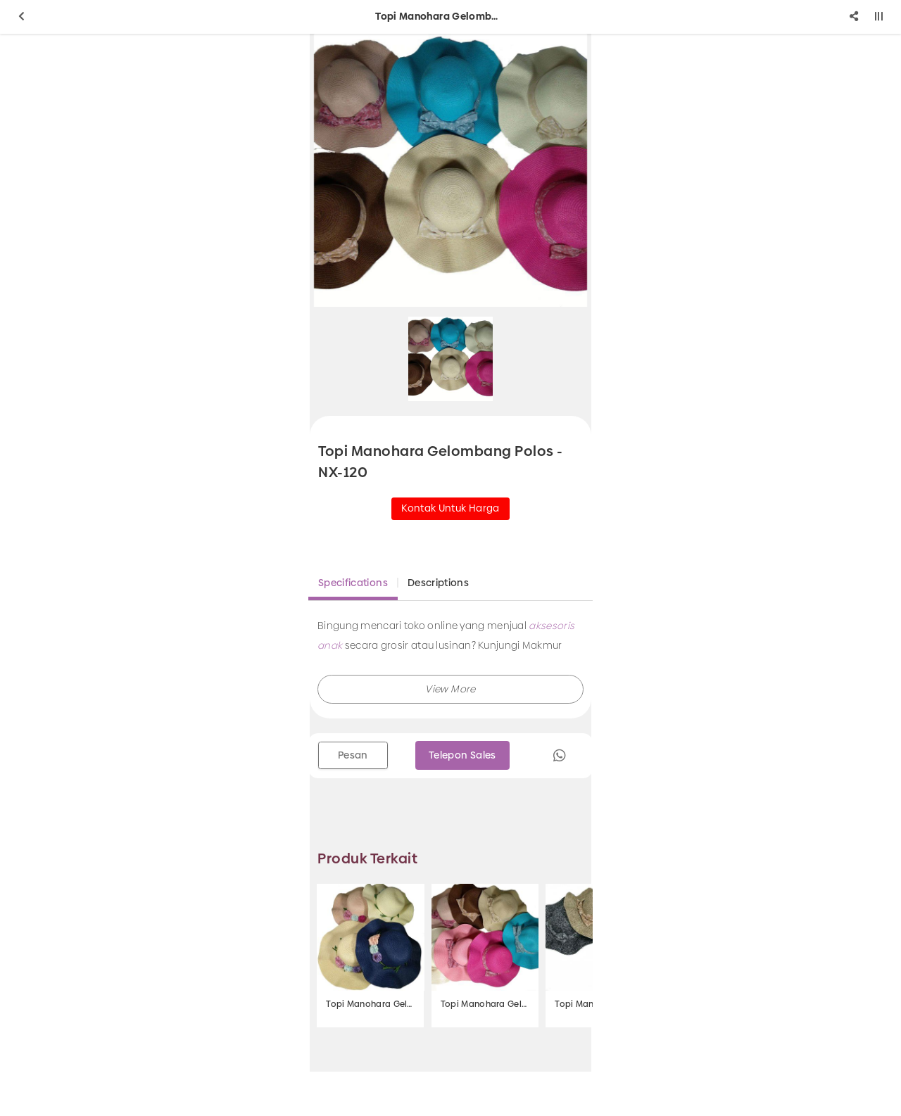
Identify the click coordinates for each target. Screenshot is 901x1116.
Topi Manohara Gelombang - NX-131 (485, 1004)
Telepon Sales (462, 755)
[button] (450, 689)
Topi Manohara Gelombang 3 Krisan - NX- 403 (370, 1004)
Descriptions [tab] (438, 583)
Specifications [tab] (353, 583)
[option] (450, 170)
